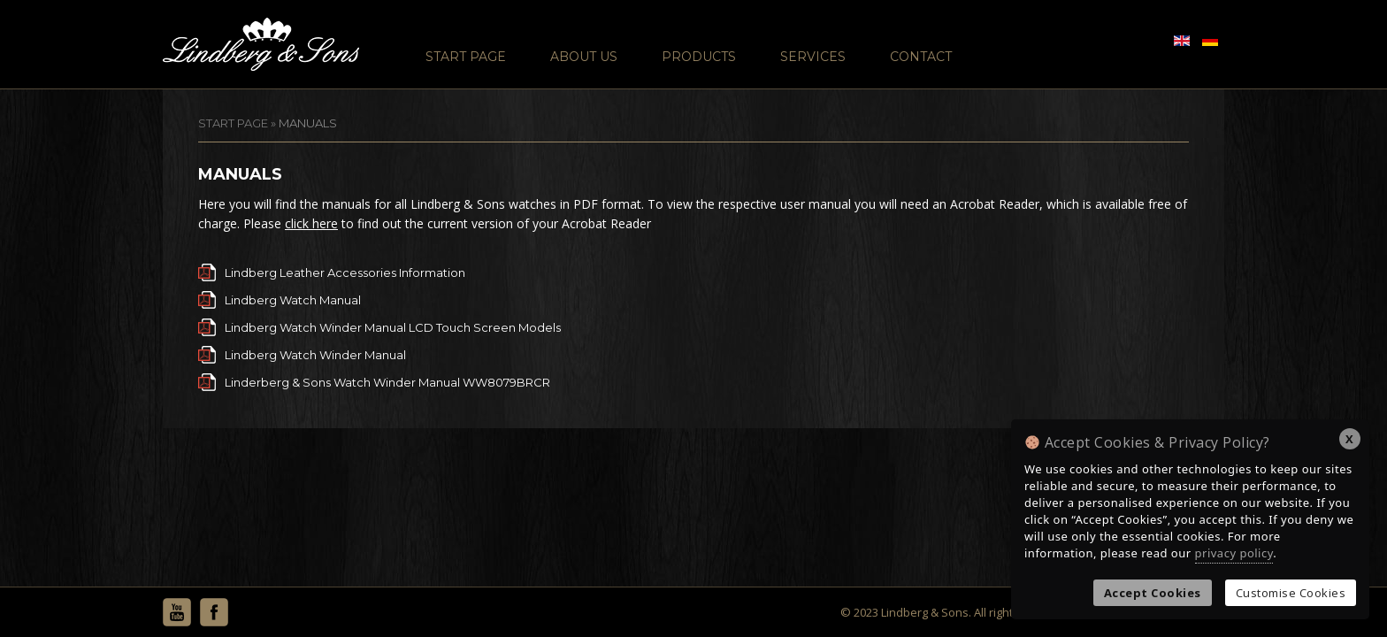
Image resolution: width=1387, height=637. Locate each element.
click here (311, 223)
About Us (583, 57)
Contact (921, 57)
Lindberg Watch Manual (293, 300)
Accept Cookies (1152, 593)
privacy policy (1234, 553)
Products (699, 57)
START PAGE (233, 123)
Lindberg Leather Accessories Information (345, 272)
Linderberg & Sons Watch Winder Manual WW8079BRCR (387, 382)
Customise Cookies (1291, 593)
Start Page (465, 57)
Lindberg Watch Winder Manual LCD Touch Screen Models (393, 327)
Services (813, 57)
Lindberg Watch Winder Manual (315, 355)
